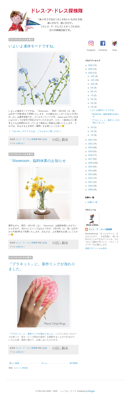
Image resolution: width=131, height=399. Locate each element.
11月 (93, 80)
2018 (90, 155)
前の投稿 (73, 363)
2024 (90, 69)
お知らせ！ (20, 143)
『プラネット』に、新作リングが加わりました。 (105, 121)
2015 (90, 167)
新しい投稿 (14, 363)
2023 (90, 73)
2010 (90, 186)
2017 (90, 159)
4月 (92, 107)
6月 (92, 99)
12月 (93, 76)
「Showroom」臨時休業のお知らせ (37, 161)
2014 (90, 170)
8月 (92, 91)
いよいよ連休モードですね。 (33, 46)
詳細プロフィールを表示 (96, 248)
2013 (90, 174)
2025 (90, 65)
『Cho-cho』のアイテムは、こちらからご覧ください (36, 131)
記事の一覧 (92, 202)
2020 (90, 147)
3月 (92, 127)
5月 (92, 103)
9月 (92, 88)
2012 (90, 178)
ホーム (44, 363)
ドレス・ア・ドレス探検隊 (100, 229)
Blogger (91, 391)
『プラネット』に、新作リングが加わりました (31, 334)
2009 (90, 189)
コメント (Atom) (21, 368)
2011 (90, 182)
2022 (90, 140)
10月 (93, 84)
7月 (92, 95)
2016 (90, 163)
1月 (92, 135)
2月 (92, 131)
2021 (90, 144)
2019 (90, 151)
